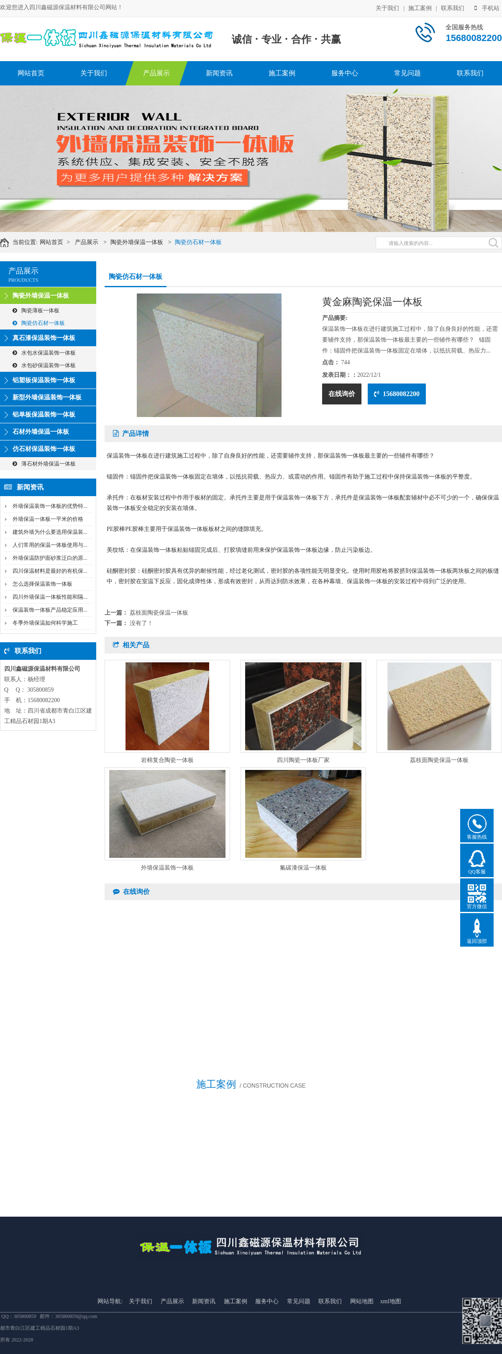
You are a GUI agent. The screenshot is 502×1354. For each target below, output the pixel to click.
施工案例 (420, 7)
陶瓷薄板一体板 (36, 310)
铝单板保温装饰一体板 (44, 414)
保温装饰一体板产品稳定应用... (50, 610)
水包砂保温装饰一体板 (44, 365)
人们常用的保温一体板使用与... (50, 545)
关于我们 (387, 7)
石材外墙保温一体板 (41, 431)
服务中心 (344, 73)
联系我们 (452, 7)
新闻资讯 (219, 73)
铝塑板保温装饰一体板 (44, 380)
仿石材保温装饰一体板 (44, 448)
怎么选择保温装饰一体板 (42, 584)
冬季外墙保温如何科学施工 (45, 623)
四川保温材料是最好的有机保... (50, 571)
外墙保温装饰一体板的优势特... (50, 506)
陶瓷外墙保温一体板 (148, 242)
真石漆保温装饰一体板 (44, 338)
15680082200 (397, 393)
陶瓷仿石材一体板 (210, 242)
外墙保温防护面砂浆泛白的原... (50, 558)
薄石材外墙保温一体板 (44, 464)
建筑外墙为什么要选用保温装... (50, 532)
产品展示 (156, 73)
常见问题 (407, 73)
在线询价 (341, 393)
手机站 (486, 7)
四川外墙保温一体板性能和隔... (50, 597)
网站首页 (31, 73)
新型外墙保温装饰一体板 (47, 397)
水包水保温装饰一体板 (44, 353)
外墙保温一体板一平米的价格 (48, 519)
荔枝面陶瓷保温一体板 (159, 613)
